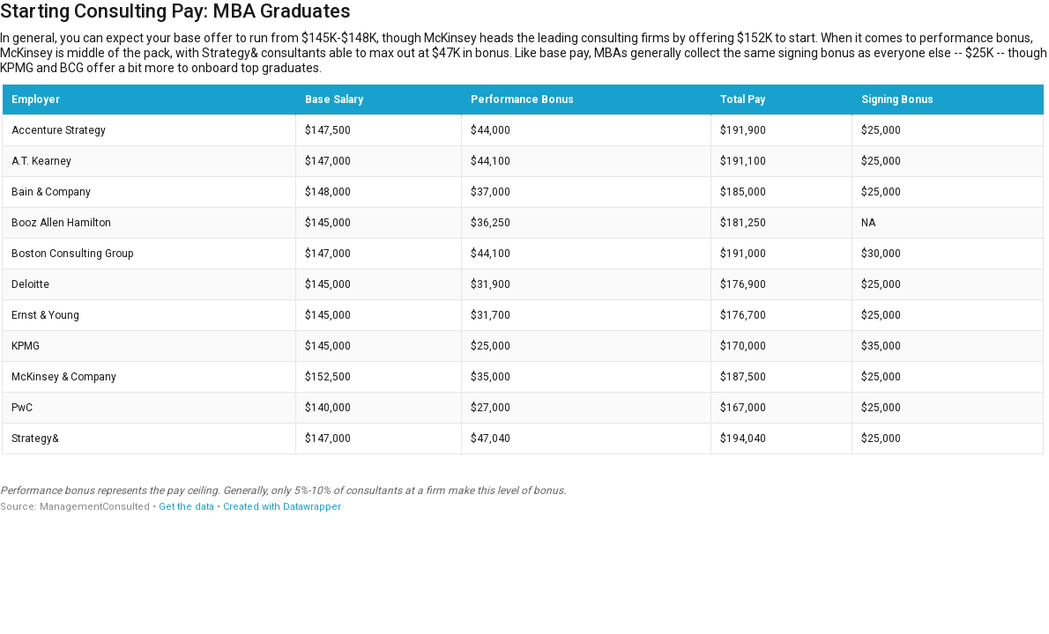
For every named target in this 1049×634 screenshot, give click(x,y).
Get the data (186, 506)
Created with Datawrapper (282, 506)
